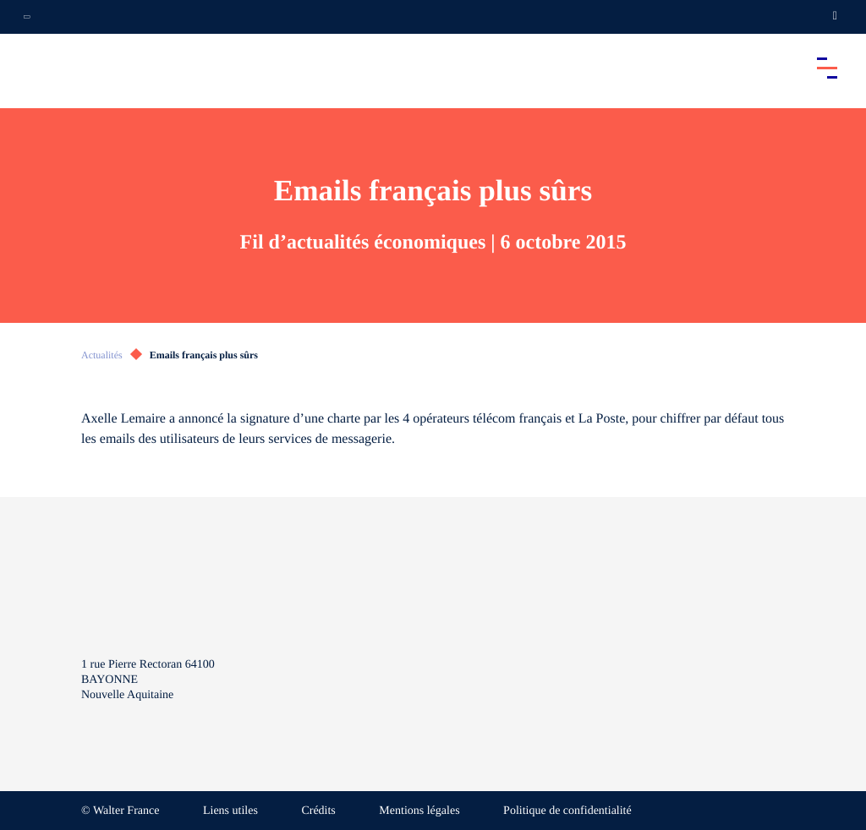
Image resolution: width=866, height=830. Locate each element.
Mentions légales (419, 811)
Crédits (318, 811)
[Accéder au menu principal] (827, 68)
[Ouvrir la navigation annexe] (27, 17)
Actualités (102, 355)
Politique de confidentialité (567, 811)
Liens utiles (230, 811)
